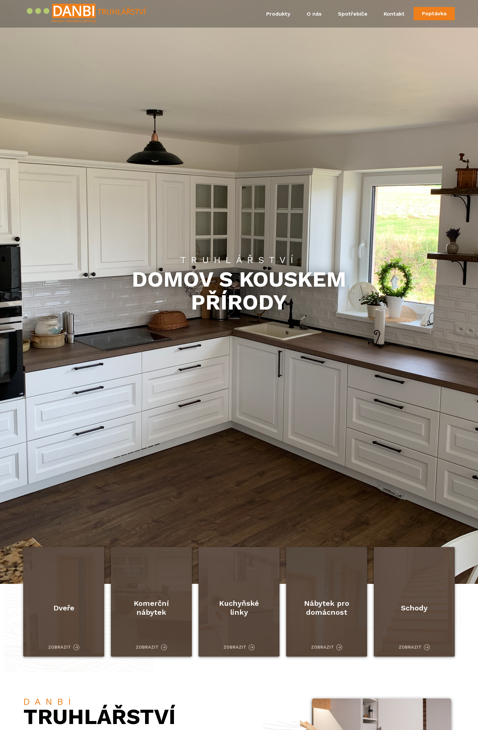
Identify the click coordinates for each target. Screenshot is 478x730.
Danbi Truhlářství (87, 14)
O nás (314, 14)
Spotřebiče (352, 14)
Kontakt (394, 14)
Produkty (278, 14)
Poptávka (434, 13)
